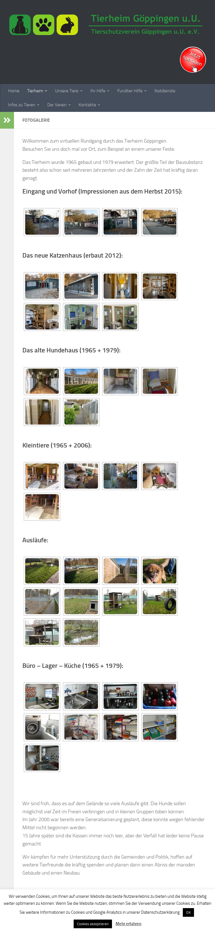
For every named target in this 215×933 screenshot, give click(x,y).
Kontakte (87, 104)
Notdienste (165, 90)
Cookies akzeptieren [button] (93, 924)
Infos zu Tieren (21, 104)
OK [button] (188, 912)
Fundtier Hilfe (129, 90)
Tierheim (35, 90)
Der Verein (57, 104)
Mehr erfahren (128, 923)
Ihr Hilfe (97, 90)
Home (13, 90)
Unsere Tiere (66, 90)
